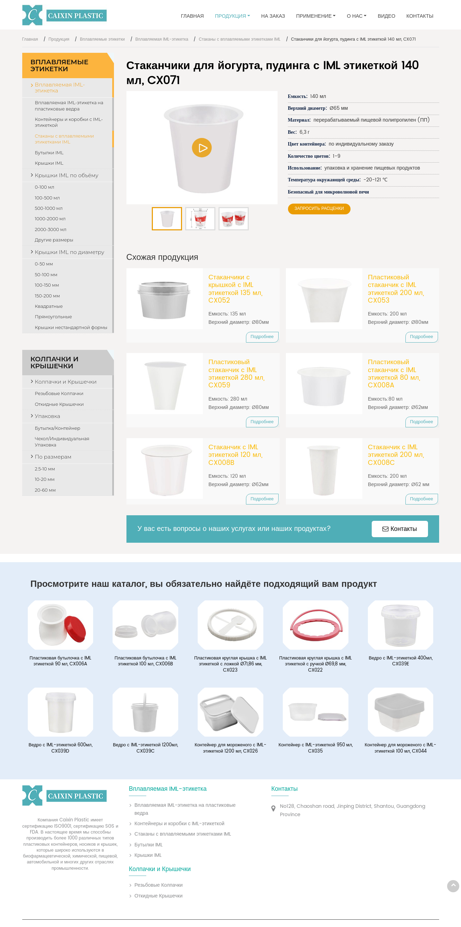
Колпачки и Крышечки (55, 362)
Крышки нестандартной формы (71, 327)
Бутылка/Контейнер (57, 428)
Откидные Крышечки (59, 404)
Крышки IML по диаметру (69, 252)
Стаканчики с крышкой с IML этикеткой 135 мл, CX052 (235, 289)
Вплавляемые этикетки (102, 39)
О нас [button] (354, 16)
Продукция (59, 39)
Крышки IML (49, 163)
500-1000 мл (49, 208)
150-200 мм (47, 295)
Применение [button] (314, 16)
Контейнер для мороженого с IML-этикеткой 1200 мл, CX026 (230, 750)
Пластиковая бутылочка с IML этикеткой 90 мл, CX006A (60, 663)
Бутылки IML (49, 152)
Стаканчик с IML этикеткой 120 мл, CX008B (235, 456)
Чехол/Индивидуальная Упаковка (62, 442)
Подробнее (261, 337)
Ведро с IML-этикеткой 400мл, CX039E (400, 663)
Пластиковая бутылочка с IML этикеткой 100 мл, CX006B (145, 663)
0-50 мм (44, 263)
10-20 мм (45, 479)
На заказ (273, 16)
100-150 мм (47, 285)
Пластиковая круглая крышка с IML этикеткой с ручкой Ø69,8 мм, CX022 (315, 666)
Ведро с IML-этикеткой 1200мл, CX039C (145, 750)
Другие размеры (54, 240)
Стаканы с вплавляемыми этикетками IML (239, 39)
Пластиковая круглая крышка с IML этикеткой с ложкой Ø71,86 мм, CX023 (230, 666)
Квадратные (49, 306)
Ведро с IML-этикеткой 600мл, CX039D (60, 750)
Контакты (420, 16)
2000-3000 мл (50, 229)
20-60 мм (45, 490)
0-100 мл (44, 187)
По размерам (53, 456)
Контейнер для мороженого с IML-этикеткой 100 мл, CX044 (401, 750)
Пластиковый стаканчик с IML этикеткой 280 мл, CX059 (236, 375)
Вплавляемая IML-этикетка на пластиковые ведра (69, 106)
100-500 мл (47, 197)
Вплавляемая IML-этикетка (161, 39)
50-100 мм (46, 274)
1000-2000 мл (50, 218)
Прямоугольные (53, 316)
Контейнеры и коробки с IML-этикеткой (69, 122)
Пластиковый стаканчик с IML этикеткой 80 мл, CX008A (394, 375)
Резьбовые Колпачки (59, 393)
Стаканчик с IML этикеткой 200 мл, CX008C (396, 456)
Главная (192, 16)
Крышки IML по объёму (66, 175)
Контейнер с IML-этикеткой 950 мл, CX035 (316, 750)
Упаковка (47, 416)
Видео (386, 16)
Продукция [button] (230, 16)
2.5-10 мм (45, 468)
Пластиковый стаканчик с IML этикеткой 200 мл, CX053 (396, 289)
